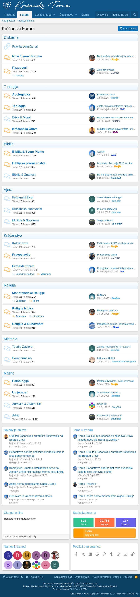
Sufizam (101, 295)
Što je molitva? (105, 220)
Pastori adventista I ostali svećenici (115, 381)
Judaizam (19, 300)
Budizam (19, 316)
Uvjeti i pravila (82, 576)
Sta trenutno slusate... (108, 392)
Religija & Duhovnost (27, 324)
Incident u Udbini (106, 358)
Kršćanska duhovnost (27, 209)
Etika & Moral (21, 117)
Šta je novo (66, 14)
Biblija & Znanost (24, 174)
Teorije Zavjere (22, 346)
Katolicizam (20, 243)
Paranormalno (22, 358)
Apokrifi (101, 151)
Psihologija (20, 381)
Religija (10, 285)
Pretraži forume (26, 20)
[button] (54, 14)
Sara (88, 531)
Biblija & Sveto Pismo (28, 151)
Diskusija (11, 37)
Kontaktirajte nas (63, 576)
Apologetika (21, 94)
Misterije (10, 339)
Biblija (8, 144)
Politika (18, 75)
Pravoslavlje (21, 254)
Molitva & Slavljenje (25, 220)
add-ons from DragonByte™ (61, 586)
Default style (11, 576)
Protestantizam (23, 266)
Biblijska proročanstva (28, 163)
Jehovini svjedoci (23, 274)
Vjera (8, 190)
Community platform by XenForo (70, 583)
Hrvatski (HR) (34, 576)
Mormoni (44, 274)
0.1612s (111, 594)
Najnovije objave (15, 430)
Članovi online (13, 512)
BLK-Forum (75, 589)
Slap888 (116, 407)
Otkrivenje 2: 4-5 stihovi (109, 415)
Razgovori (19, 67)
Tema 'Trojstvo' (87, 483)
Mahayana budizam (107, 310)
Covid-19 (102, 404)
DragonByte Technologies (97, 586)
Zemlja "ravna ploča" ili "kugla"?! (114, 346)
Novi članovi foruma (27, 56)
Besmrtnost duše (106, 94)
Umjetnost (19, 392)
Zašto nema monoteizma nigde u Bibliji (117, 106)
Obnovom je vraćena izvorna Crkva (30, 496)
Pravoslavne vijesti (107, 254)
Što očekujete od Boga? (109, 197)
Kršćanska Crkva (24, 129)
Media (85, 14)
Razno (9, 373)
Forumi (24, 14)
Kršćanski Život (22, 197)
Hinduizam (36, 316)
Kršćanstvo (13, 235)
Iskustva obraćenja (107, 209)
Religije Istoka (22, 308)
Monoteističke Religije (28, 293)
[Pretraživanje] (134, 14)
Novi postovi (8, 20)
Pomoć (117, 576)
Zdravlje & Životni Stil (26, 404)
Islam (34, 300)
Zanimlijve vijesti (105, 69)
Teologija (11, 87)
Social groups (43, 14)
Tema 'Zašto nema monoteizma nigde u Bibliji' (106, 496)
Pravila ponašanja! (25, 46)
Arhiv (15, 415)
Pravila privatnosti (101, 576)
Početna (10, 14)
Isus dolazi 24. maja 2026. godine (115, 163)
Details (113, 586)
